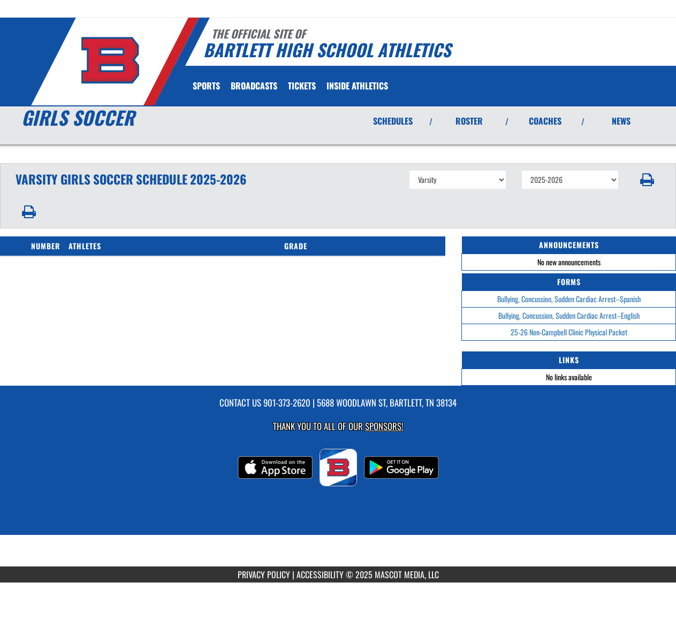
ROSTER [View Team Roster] (469, 121)
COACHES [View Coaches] (545, 121)
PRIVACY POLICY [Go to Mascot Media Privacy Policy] (264, 574)
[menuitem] (254, 85)
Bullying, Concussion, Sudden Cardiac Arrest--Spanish (569, 298)
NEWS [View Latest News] (621, 121)
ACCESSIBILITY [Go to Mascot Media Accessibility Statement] (320, 574)
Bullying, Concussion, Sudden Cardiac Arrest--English (569, 315)
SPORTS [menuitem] (206, 85)
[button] (647, 179)
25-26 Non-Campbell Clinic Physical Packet (569, 332)
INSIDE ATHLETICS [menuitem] (357, 85)
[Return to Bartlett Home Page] (110, 60)
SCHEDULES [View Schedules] (393, 121)
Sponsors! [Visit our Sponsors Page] (384, 426)
